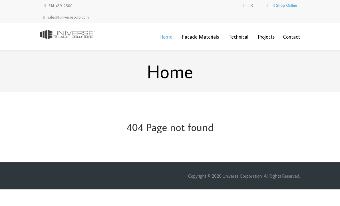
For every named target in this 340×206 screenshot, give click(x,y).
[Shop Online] (285, 5)
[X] (252, 5)
